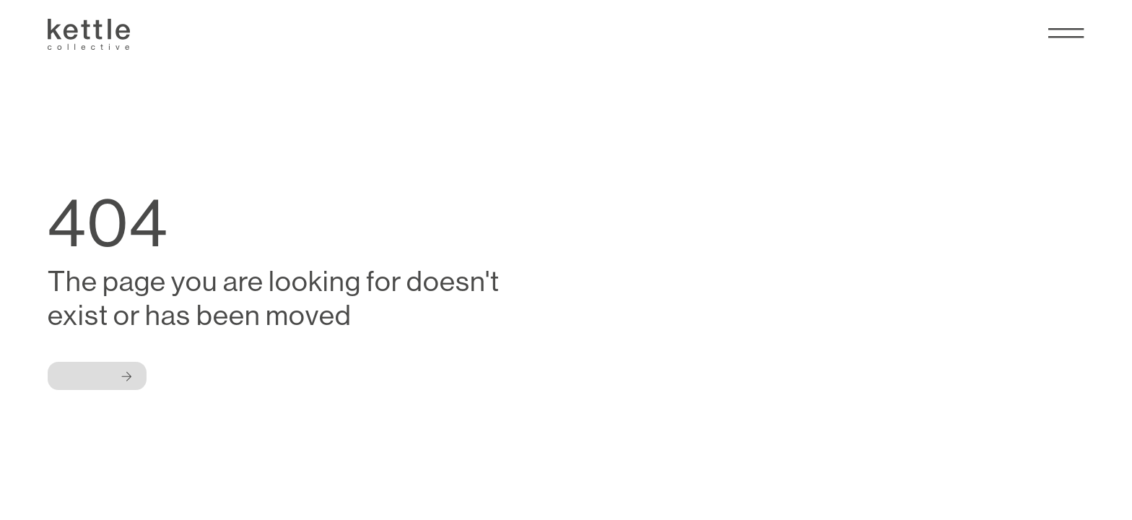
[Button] (97, 376)
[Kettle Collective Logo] (89, 34)
